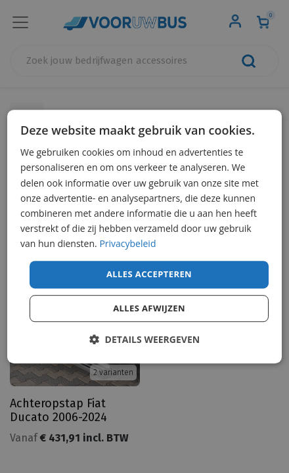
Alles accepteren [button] (149, 274)
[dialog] (144, 236)
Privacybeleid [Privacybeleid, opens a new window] (127, 243)
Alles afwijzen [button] (149, 308)
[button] (144, 339)
